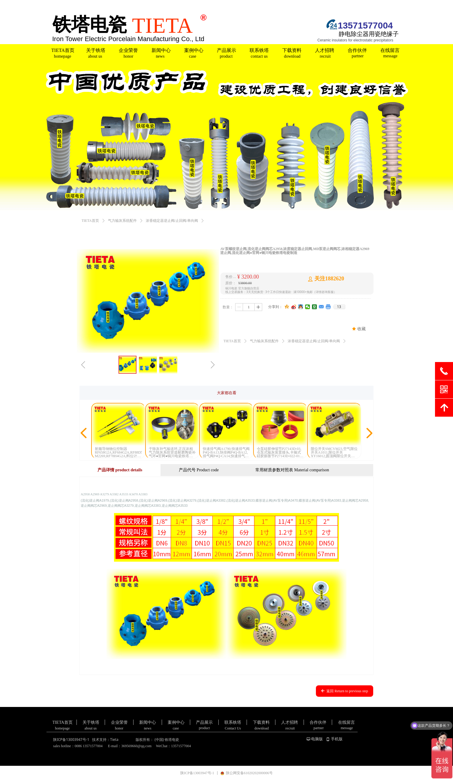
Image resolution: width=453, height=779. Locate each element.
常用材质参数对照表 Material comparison (292, 470)
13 (339, 306)
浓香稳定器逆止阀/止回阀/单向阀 (172, 220)
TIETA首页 (90, 220)
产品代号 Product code (199, 470)
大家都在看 (226, 393)
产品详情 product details (120, 470)
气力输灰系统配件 (122, 220)
